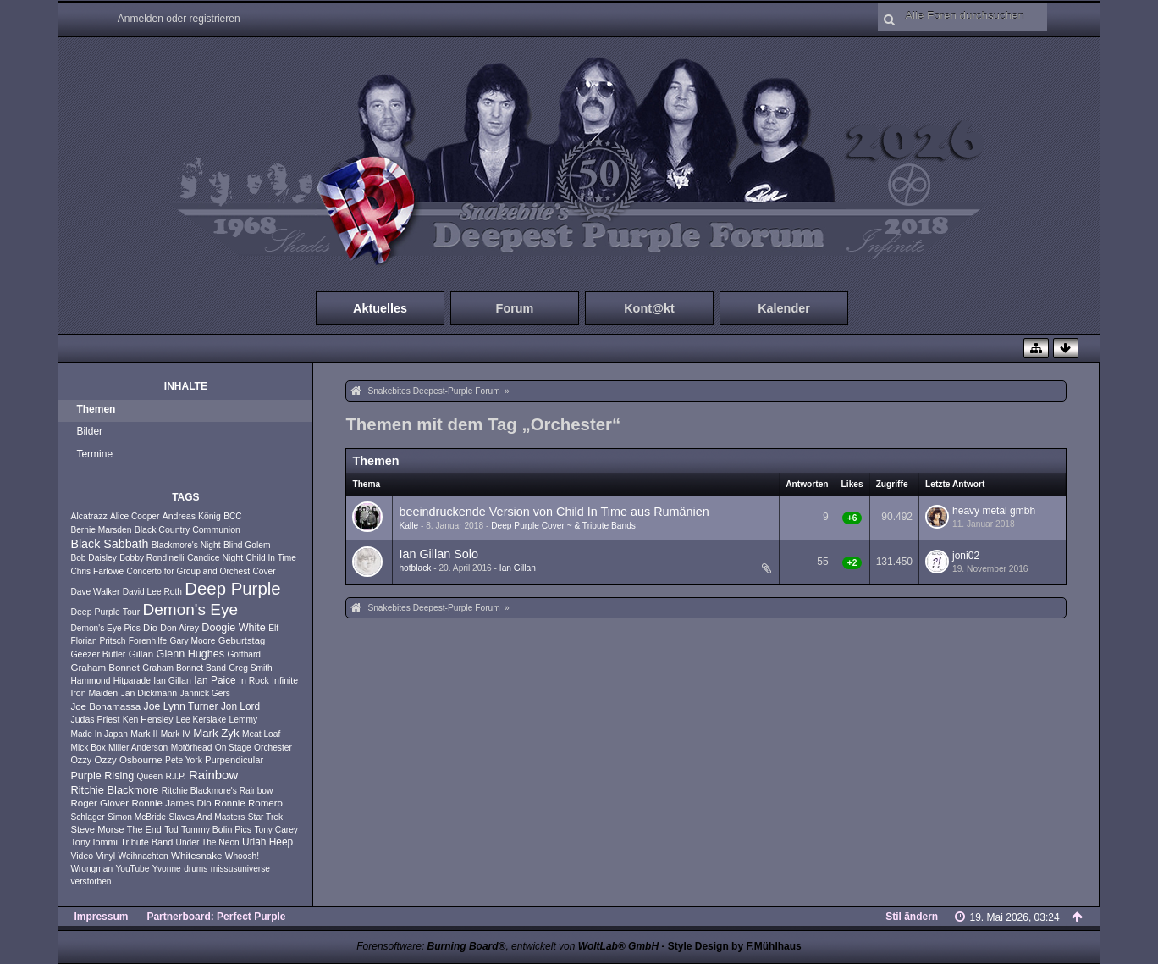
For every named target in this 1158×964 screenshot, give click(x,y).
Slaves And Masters (206, 817)
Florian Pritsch (97, 640)
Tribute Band (146, 842)
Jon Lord (240, 706)
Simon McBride (137, 817)
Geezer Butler (97, 654)
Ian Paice (215, 680)
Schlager (87, 817)
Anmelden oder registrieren (179, 19)
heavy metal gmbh (993, 511)
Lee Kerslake (201, 719)
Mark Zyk (216, 733)
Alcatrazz (88, 516)
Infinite (285, 680)
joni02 (965, 556)
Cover (263, 571)
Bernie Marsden (100, 530)
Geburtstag (242, 640)
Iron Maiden (94, 693)
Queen (150, 776)
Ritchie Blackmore (114, 790)
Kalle (408, 525)
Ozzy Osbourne (129, 760)
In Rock (254, 680)
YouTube (132, 868)
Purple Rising (102, 776)
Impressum (101, 916)
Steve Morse (97, 829)
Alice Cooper (134, 516)
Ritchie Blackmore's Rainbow (217, 790)
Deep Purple (232, 588)
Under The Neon (208, 842)
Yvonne (166, 868)
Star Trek (265, 817)
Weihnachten (143, 856)
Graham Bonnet (105, 667)
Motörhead (191, 747)
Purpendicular (234, 760)
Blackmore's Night (186, 545)
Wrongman (91, 868)
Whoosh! (242, 856)
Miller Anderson (138, 747)
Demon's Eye (191, 609)
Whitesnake (196, 855)
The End (144, 829)
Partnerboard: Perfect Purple (215, 916)
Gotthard (244, 654)
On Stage (233, 747)
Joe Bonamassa (105, 706)
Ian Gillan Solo (438, 554)
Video (81, 855)
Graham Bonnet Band (184, 668)
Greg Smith (251, 668)
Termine (94, 454)
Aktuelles (380, 308)
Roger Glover (99, 803)
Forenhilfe (148, 640)
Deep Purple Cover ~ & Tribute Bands (563, 525)
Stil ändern (911, 916)
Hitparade (132, 680)
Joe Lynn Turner (181, 706)
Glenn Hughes (190, 654)
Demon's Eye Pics (105, 628)
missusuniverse (240, 868)
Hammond (90, 680)
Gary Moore (193, 640)
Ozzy (80, 760)
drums (195, 868)
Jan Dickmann (148, 693)
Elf (273, 628)
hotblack (415, 568)
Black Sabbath (109, 544)
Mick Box (87, 747)
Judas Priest (94, 719)
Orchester (273, 747)
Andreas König (192, 516)
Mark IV (175, 734)
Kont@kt (649, 308)
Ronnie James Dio (171, 803)
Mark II (143, 734)
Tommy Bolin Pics (216, 829)
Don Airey (179, 628)
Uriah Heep (267, 842)
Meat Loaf (261, 734)
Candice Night (215, 557)
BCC (232, 516)
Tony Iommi (94, 842)
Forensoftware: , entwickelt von (507, 946)
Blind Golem (247, 545)
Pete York (183, 760)
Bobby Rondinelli (151, 557)
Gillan (141, 654)
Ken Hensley (148, 719)
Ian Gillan (172, 680)
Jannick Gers (204, 693)
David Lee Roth (152, 591)
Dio (150, 628)
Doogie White (233, 628)
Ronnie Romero (248, 803)
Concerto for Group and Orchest (189, 571)
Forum (515, 308)
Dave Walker (94, 591)
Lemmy (243, 719)
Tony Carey (276, 829)
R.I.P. (176, 776)
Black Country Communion (187, 529)
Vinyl (106, 855)
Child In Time (270, 557)
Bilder (89, 431)
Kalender (784, 308)
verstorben (90, 881)
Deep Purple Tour (105, 612)
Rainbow (213, 774)
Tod (171, 829)
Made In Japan (98, 734)
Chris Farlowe (97, 571)
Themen (95, 409)
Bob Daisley (93, 557)
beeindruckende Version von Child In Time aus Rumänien (554, 511)
